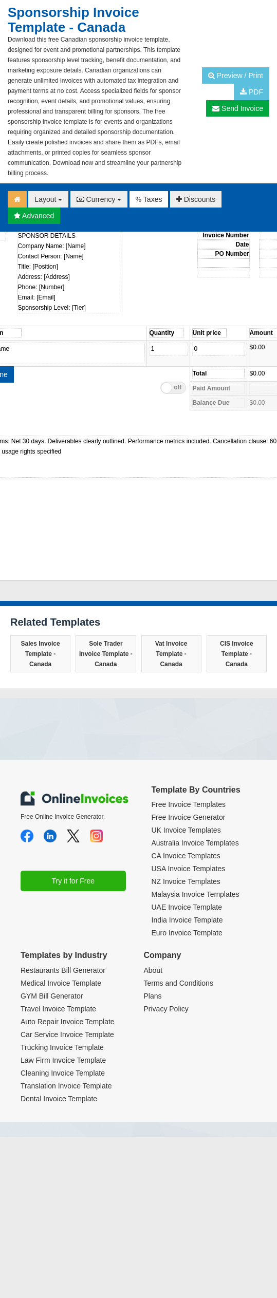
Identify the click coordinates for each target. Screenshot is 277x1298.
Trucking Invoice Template (62, 1047)
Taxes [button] (149, 199)
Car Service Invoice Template (67, 1034)
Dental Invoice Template (59, 1099)
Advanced (34, 216)
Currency (99, 199)
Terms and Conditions (178, 983)
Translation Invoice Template (66, 1086)
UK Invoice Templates (186, 830)
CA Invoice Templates (186, 856)
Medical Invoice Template (61, 983)
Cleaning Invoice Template (63, 1073)
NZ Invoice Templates (186, 881)
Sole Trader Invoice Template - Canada (106, 654)
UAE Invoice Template (187, 907)
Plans (153, 996)
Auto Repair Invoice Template (68, 1022)
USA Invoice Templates (189, 868)
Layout (48, 199)
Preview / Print (235, 75)
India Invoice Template (187, 920)
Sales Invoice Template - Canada (40, 654)
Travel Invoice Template (58, 1009)
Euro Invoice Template (187, 933)
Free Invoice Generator (189, 817)
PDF (251, 92)
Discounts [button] (195, 199)
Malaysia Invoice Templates (195, 894)
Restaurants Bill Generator (63, 970)
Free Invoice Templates (189, 804)
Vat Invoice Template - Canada (171, 654)
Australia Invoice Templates (195, 843)
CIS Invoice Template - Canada (236, 654)
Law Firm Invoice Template (63, 1060)
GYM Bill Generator (52, 996)
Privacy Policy (166, 1009)
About (153, 970)
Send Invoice (237, 108)
